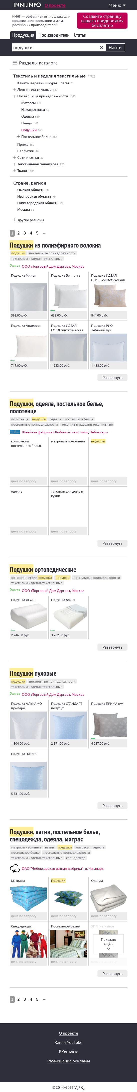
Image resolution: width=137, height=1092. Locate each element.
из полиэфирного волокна (55, 245)
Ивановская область (36, 196)
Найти (115, 47)
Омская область (33, 190)
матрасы (82, 847)
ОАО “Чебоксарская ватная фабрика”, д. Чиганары (63, 868)
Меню (116, 5)
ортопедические (43, 569)
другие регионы (31, 220)
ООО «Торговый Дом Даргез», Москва (53, 266)
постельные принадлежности (52, 253)
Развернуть (112, 377)
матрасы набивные (26, 847)
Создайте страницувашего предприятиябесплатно (102, 20)
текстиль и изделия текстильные (36, 258)
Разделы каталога (38, 62)
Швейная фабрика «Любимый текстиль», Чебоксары (65, 432)
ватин (49, 847)
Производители (55, 35)
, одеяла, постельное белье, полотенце (56, 407)
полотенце (19, 419)
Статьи (81, 35)
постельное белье (79, 419)
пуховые (33, 673)
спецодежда (75, 857)
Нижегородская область (40, 203)
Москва (25, 209)
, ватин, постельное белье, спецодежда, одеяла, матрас (54, 835)
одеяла (55, 419)
